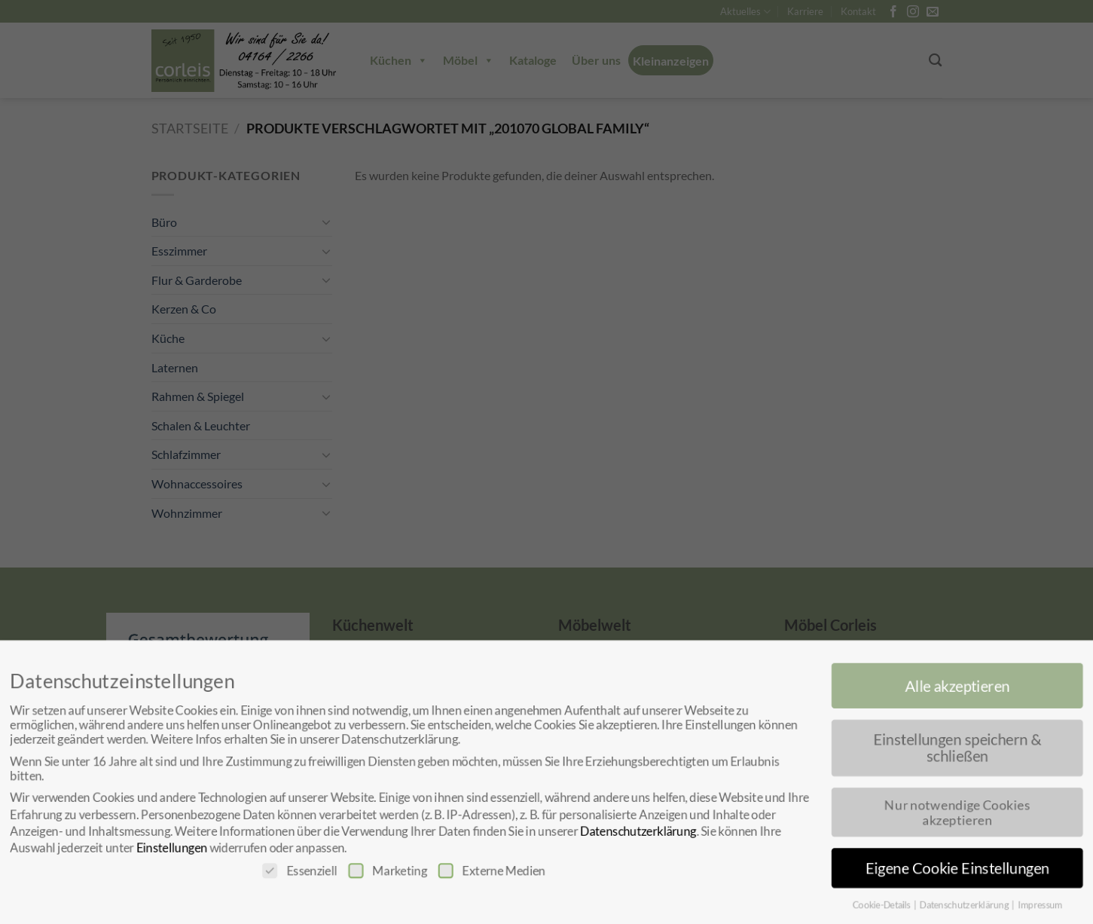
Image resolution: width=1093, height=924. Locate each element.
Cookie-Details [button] (890, 907)
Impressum (1053, 907)
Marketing (383, 872)
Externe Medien (490, 872)
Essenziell (293, 872)
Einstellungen (162, 849)
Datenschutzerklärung (640, 832)
